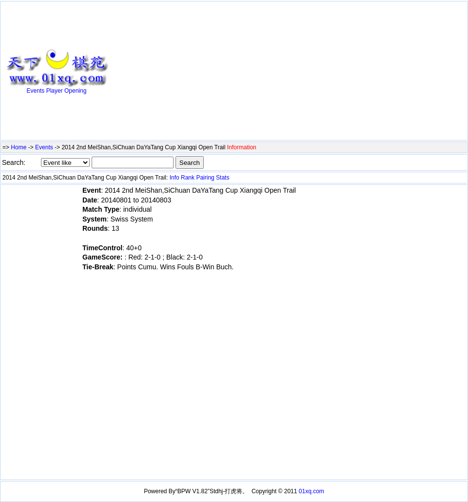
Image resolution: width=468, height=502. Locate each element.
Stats (222, 177)
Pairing (205, 177)
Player (54, 90)
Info (174, 177)
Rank (188, 177)
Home (18, 147)
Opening (75, 90)
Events (36, 90)
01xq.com (311, 491)
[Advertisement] (205, 71)
